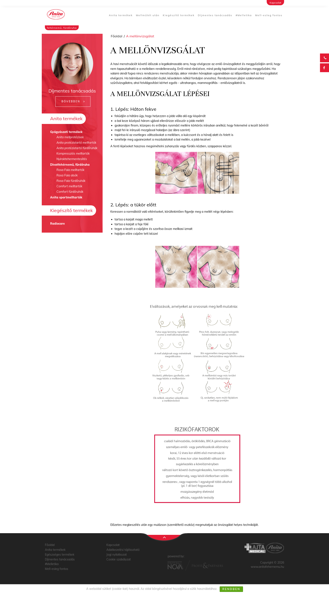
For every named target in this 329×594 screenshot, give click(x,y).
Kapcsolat (275, 2)
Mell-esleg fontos (268, 15)
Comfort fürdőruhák (69, 192)
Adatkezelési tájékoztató (123, 550)
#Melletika (244, 15)
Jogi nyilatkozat (116, 554)
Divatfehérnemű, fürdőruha (70, 165)
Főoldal (116, 36)
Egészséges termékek (59, 554)
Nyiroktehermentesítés (71, 159)
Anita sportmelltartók (66, 197)
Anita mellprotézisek (70, 137)
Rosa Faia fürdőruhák (70, 181)
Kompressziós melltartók (73, 153)
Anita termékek (121, 15)
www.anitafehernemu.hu (267, 567)
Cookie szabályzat (118, 559)
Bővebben (70, 101)
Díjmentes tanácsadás (215, 15)
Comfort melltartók (69, 186)
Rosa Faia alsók (67, 175)
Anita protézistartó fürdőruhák (76, 148)
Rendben (231, 589)
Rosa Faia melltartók (70, 170)
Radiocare (57, 223)
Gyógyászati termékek (66, 132)
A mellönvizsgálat (140, 36)
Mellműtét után (147, 15)
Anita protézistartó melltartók (76, 143)
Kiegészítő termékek (179, 15)
